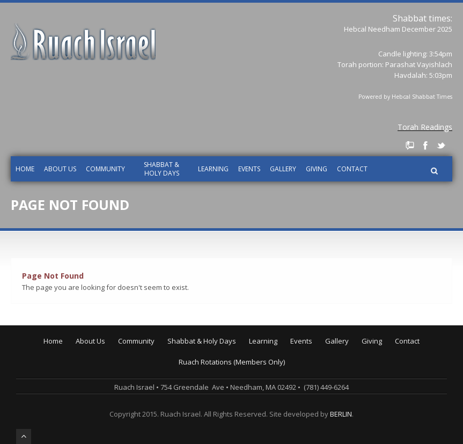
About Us (60, 168)
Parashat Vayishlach (418, 64)
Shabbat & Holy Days (161, 169)
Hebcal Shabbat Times (422, 96)
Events (249, 168)
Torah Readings (425, 127)
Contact (352, 168)
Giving (316, 168)
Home (25, 168)
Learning (213, 168)
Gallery (283, 168)
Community (105, 168)
